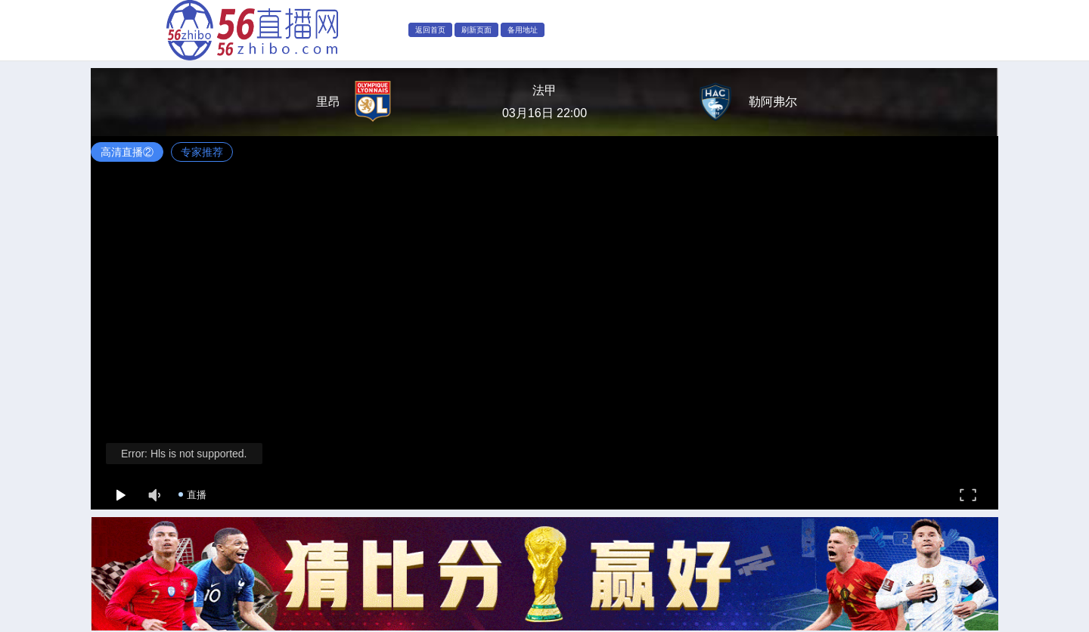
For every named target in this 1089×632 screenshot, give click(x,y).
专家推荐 (202, 152)
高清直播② (127, 152)
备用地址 (522, 30)
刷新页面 (476, 30)
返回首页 (430, 30)
